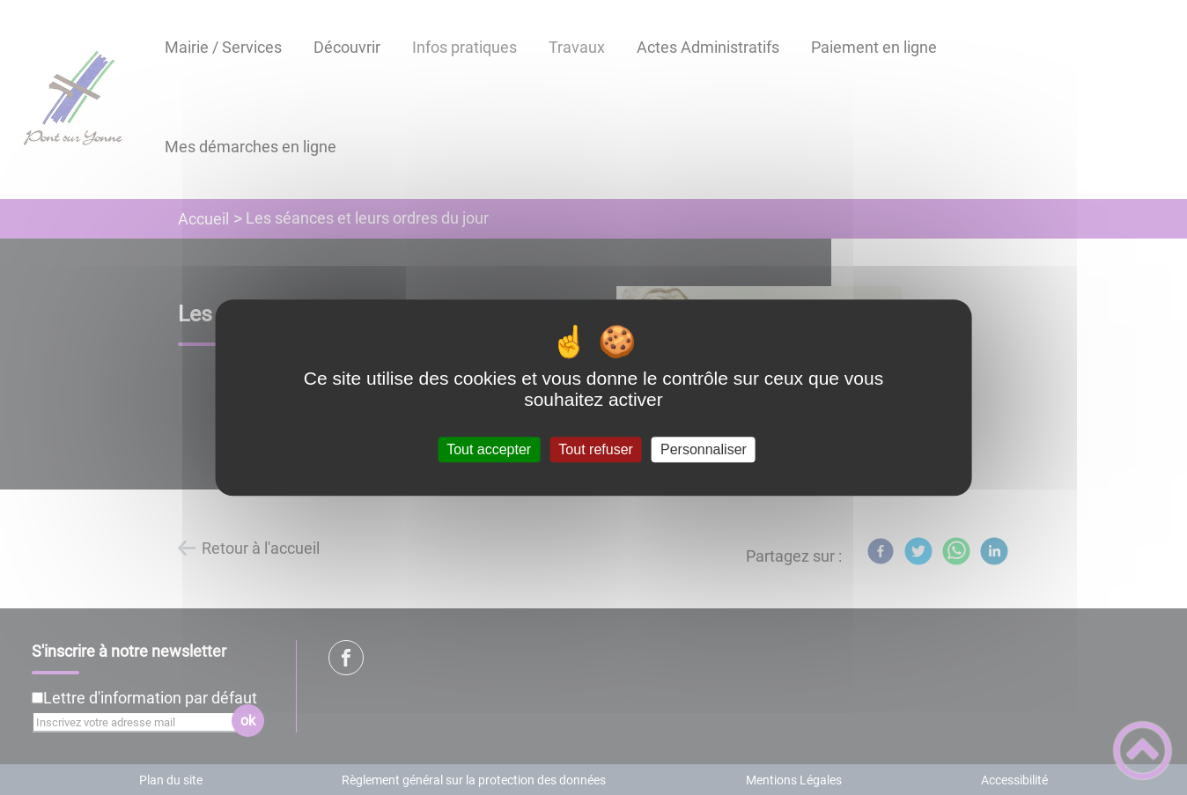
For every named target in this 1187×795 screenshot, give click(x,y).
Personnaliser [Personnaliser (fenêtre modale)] (703, 449)
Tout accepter (488, 449)
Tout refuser (595, 449)
